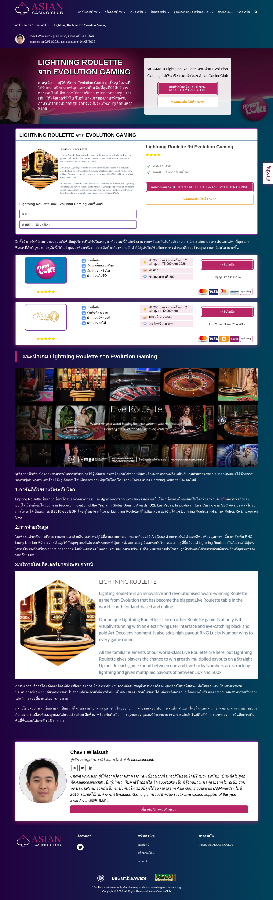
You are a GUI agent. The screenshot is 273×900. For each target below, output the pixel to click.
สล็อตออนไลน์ (113, 12)
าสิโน (223, 499)
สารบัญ (268, 174)
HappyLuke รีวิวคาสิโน (227, 277)
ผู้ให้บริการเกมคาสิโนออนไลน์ (192, 12)
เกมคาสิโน (136, 12)
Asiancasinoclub (140, 760)
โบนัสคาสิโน (158, 12)
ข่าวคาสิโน (243, 12)
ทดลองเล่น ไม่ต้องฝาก (187, 102)
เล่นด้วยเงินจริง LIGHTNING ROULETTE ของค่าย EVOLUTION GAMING (200, 187)
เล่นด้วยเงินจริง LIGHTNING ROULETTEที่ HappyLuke (187, 88)
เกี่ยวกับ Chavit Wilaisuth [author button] (159, 809)
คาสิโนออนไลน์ (87, 12)
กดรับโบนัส (227, 264)
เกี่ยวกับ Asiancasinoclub (216, 844)
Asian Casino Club (160, 891)
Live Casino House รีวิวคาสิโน (227, 324)
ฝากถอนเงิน (225, 12)
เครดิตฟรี (143, 844)
